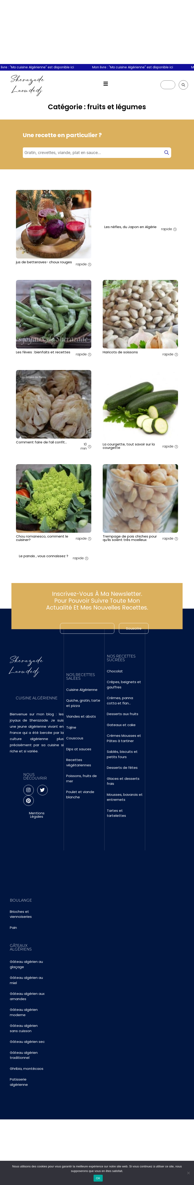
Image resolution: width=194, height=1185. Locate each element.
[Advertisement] (97, 32)
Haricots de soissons (120, 352)
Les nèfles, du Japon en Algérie (130, 226)
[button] (105, 84)
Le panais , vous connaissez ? (43, 556)
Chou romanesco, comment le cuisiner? (42, 538)
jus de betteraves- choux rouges (44, 262)
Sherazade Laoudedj (28, 85)
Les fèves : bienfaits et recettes (43, 352)
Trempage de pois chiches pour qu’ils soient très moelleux (130, 538)
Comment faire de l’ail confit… (41, 442)
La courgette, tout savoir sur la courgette (129, 446)
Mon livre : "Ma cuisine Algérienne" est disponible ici (135, 67)
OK (98, 1178)
